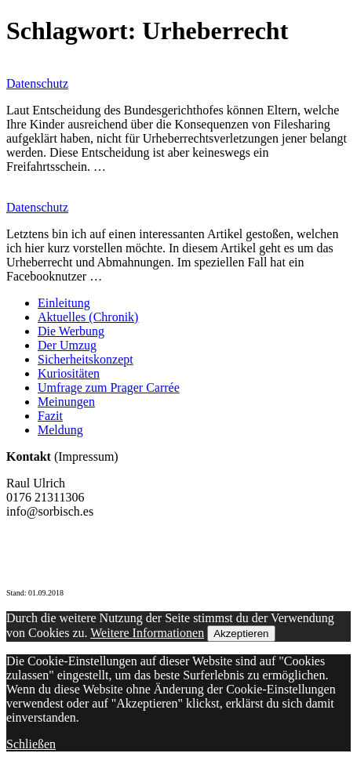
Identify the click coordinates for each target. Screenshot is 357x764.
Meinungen (66, 401)
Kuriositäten (69, 373)
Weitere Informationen (147, 632)
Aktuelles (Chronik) (88, 317)
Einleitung (64, 303)
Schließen (31, 744)
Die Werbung (71, 331)
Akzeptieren (240, 633)
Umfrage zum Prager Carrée (109, 387)
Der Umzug (67, 345)
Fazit (50, 415)
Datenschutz (37, 83)
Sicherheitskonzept (85, 359)
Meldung (60, 429)
